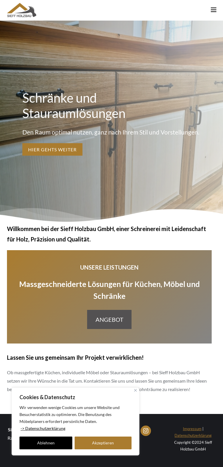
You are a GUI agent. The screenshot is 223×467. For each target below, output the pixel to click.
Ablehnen (46, 442)
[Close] (135, 390)
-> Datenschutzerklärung (43, 428)
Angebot (109, 319)
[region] (75, 421)
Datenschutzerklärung (193, 435)
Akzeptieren (103, 442)
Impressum (192, 428)
